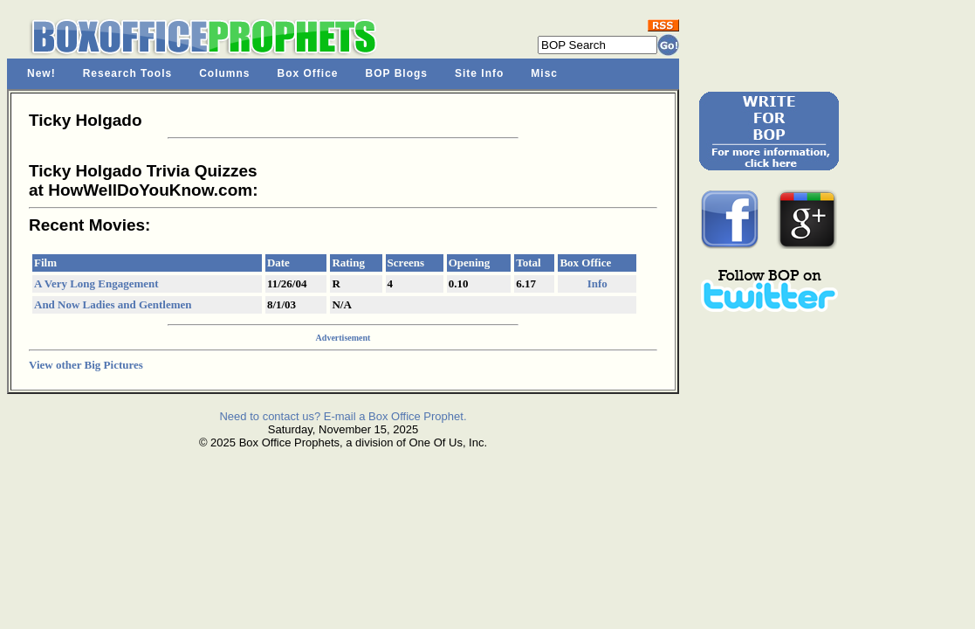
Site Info (479, 73)
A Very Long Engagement (96, 283)
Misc (544, 73)
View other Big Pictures (86, 364)
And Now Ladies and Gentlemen (113, 304)
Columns (224, 73)
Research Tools (127, 73)
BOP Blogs (397, 73)
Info (597, 283)
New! (41, 73)
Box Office (308, 73)
